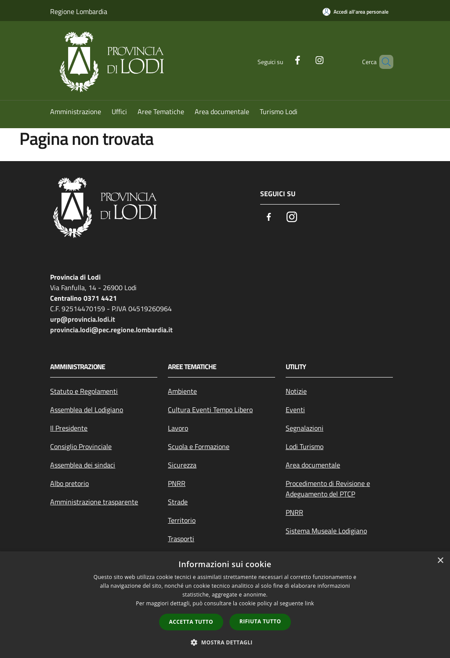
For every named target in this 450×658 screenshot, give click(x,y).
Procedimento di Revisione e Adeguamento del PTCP (328, 488)
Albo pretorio (69, 483)
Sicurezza (182, 465)
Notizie (296, 391)
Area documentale (313, 465)
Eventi (295, 409)
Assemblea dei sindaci (82, 465)
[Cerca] (382, 61)
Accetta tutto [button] (191, 622)
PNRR (176, 483)
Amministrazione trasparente (94, 501)
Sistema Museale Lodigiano (326, 530)
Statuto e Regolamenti (84, 391)
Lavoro (178, 428)
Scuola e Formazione (198, 446)
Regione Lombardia (78, 11)
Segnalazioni (304, 428)
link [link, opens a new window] (309, 603)
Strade (178, 501)
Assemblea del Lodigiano (86, 409)
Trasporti (181, 538)
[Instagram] (304, 59)
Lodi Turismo (304, 446)
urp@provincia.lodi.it (82, 319)
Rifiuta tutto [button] (260, 621)
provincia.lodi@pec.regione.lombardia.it (111, 329)
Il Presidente (68, 428)
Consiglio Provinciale (81, 446)
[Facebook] (282, 59)
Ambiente (182, 391)
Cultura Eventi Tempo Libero (210, 409)
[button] (225, 642)
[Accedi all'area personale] (355, 11)
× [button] (440, 560)
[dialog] (225, 604)
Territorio (182, 520)
